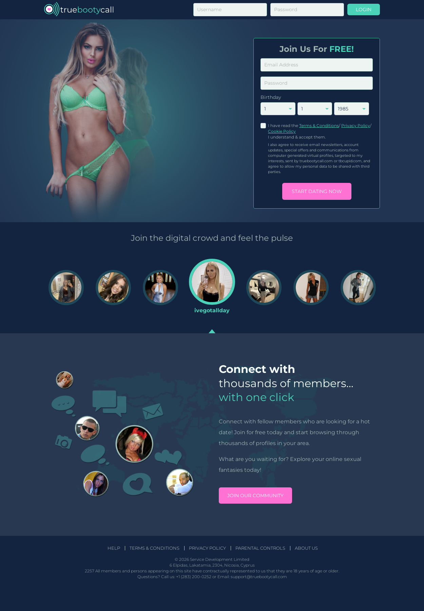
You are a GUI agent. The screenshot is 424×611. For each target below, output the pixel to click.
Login (363, 9)
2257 (89, 570)
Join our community (255, 495)
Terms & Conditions (319, 125)
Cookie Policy (282, 131)
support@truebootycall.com (259, 576)
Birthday (271, 97)
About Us (306, 548)
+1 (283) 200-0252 (193, 576)
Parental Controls (260, 548)
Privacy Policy (355, 125)
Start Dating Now (317, 191)
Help (114, 548)
